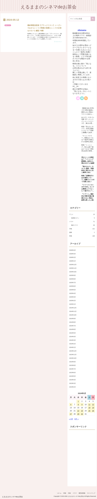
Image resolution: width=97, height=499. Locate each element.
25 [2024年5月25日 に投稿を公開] (89, 411)
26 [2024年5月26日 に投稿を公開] (93, 411)
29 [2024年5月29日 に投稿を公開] (78, 414)
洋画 (69, 493)
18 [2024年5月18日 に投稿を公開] (89, 408)
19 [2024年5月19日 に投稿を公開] (93, 408)
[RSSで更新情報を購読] (86, 98)
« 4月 (71, 419)
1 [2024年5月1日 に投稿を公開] (78, 401)
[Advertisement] (82, 443)
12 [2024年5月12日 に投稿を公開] (93, 405)
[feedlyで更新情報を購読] (82, 98)
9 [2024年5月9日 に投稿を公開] (81, 405)
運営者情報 (82, 493)
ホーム (59, 493)
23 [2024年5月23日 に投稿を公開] (82, 411)
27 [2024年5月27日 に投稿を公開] (71, 414)
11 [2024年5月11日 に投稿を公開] (89, 405)
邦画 (64, 493)
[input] (82, 19)
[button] (93, 19)
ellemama (82, 30)
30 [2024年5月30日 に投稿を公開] (82, 414)
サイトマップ (91, 493)
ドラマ (75, 493)
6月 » (76, 419)
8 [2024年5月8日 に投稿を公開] (78, 405)
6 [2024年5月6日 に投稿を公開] (70, 405)
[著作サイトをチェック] (78, 98)
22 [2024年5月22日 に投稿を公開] (78, 411)
